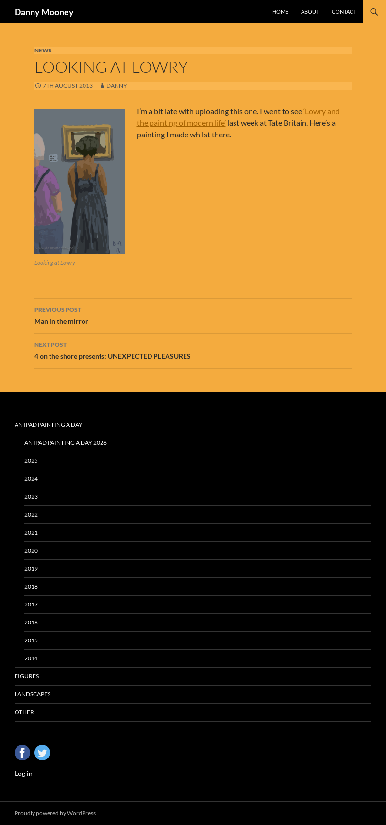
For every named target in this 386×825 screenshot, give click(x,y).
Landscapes (32, 694)
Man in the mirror (193, 314)
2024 (31, 478)
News (43, 50)
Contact (344, 11)
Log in (24, 773)
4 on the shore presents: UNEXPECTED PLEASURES (193, 349)
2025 (31, 460)
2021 (31, 532)
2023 (31, 496)
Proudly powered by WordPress (55, 813)
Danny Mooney (44, 11)
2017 (31, 604)
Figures (27, 676)
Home (280, 11)
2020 (31, 550)
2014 (31, 658)
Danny (116, 85)
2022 (31, 514)
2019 (31, 568)
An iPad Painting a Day (49, 424)
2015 (31, 640)
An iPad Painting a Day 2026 (65, 442)
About (310, 11)
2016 (31, 622)
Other (24, 712)
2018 (31, 586)
